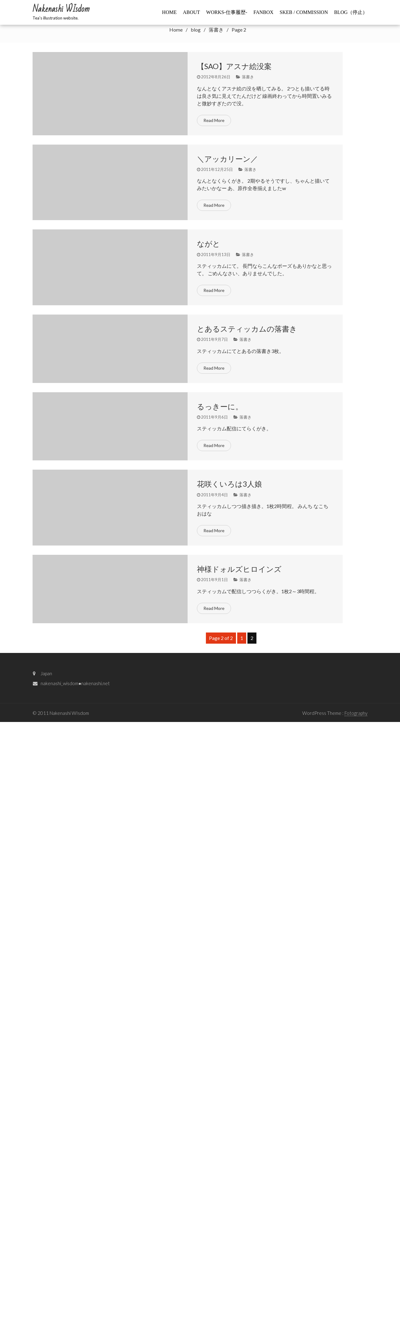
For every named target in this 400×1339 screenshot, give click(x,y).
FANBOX (263, 12)
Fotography (355, 713)
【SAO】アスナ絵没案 (234, 66)
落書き (248, 76)
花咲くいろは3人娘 (229, 483)
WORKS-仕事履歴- (226, 12)
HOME (169, 12)
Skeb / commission (304, 12)
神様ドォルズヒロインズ (239, 568)
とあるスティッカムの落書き (247, 328)
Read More (213, 120)
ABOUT (191, 12)
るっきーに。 (220, 406)
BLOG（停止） (350, 12)
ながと (208, 243)
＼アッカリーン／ (227, 158)
